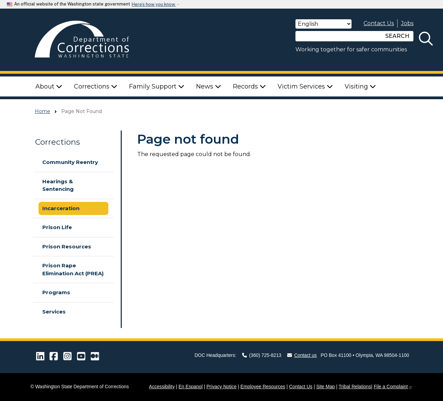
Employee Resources (262, 386)
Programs (56, 292)
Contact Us (379, 23)
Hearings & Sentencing (58, 185)
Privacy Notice (221, 386)
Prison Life (57, 227)
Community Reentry (70, 162)
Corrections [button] (95, 86)
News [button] (208, 86)
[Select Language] (323, 24)
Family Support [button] (156, 86)
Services (54, 311)
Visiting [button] (360, 86)
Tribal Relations (354, 386)
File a (393, 386)
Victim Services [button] (305, 86)
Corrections (57, 142)
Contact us (302, 355)
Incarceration (60, 208)
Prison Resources (66, 246)
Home (42, 111)
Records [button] (249, 86)
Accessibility (162, 386)
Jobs (407, 23)
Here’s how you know (154, 4)
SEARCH (397, 36)
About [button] (48, 86)
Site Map (325, 386)
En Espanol (191, 386)
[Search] (338, 36)
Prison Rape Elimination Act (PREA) (73, 269)
